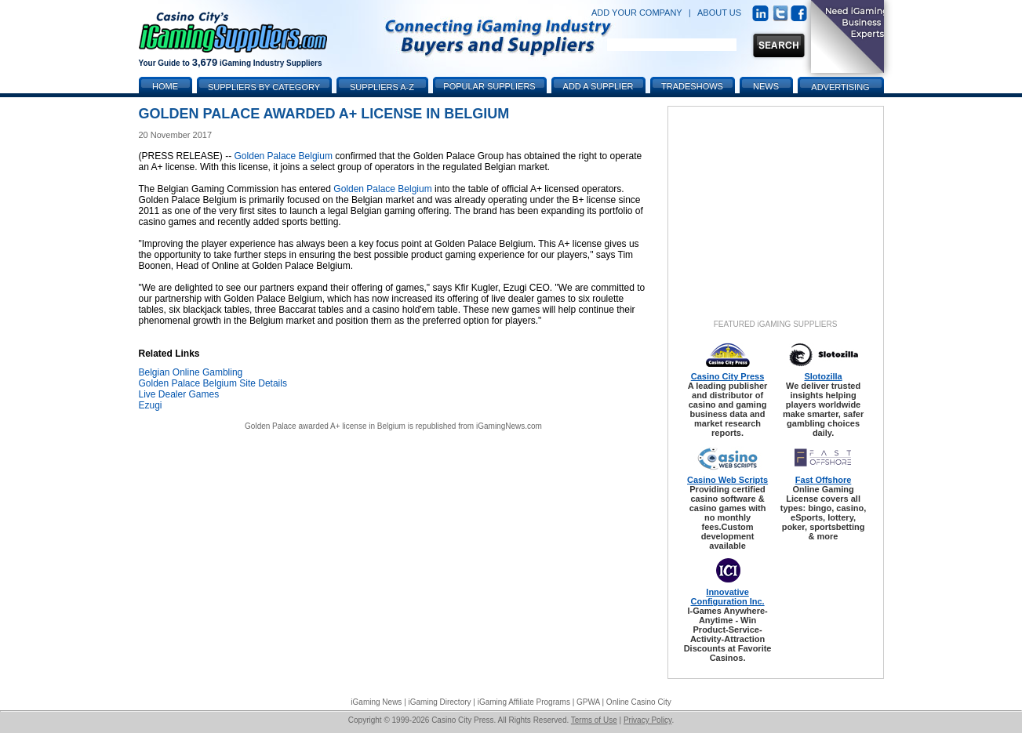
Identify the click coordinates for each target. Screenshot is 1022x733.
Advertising (840, 87)
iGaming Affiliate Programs (524, 702)
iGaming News (376, 702)
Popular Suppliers (489, 86)
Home (165, 86)
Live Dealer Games (179, 394)
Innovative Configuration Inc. (728, 596)
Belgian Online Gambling (191, 372)
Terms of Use (594, 720)
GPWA (588, 702)
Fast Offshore (823, 479)
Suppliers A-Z (382, 87)
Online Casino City (638, 702)
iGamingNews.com (509, 426)
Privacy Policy (648, 720)
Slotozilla (823, 376)
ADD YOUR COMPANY (636, 12)
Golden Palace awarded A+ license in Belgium (325, 426)
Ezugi (150, 405)
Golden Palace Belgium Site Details (213, 383)
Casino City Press (728, 376)
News (766, 86)
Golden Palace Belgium (284, 156)
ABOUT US (719, 12)
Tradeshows (692, 86)
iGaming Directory (440, 702)
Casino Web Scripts (727, 479)
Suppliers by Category (264, 87)
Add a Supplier (598, 86)
